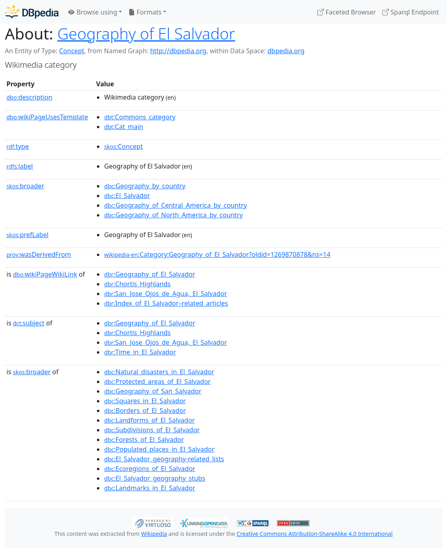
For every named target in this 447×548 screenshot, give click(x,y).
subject (28, 323)
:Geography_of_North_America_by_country (173, 214)
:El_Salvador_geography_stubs (154, 478)
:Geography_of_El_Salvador (149, 274)
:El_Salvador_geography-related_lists (164, 458)
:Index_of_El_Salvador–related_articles (166, 303)
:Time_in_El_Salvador (140, 352)
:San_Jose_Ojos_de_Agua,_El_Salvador (165, 293)
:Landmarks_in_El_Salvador (149, 487)
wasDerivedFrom (38, 254)
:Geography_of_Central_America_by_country (175, 205)
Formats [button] (145, 12)
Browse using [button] (92, 12)
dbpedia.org (285, 50)
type (17, 146)
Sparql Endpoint (410, 12)
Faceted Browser (346, 12)
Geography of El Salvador (146, 33)
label (19, 166)
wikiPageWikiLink (45, 274)
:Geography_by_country (144, 185)
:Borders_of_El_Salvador (145, 410)
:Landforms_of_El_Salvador (149, 420)
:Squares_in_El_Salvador (145, 400)
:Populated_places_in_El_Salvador (159, 449)
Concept (71, 50)
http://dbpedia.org (178, 50)
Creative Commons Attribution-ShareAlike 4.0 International (314, 534)
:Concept (123, 146)
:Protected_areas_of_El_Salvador (157, 381)
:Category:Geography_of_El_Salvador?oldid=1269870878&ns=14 (217, 254)
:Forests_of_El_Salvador (144, 439)
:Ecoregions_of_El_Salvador (149, 468)
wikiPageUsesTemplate (47, 117)
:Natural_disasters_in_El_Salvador (159, 371)
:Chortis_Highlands (137, 283)
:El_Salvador (127, 195)
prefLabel (27, 234)
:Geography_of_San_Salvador (152, 391)
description (29, 97)
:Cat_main (123, 126)
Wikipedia (154, 534)
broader (25, 185)
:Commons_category (139, 117)
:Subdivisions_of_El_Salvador (152, 429)
